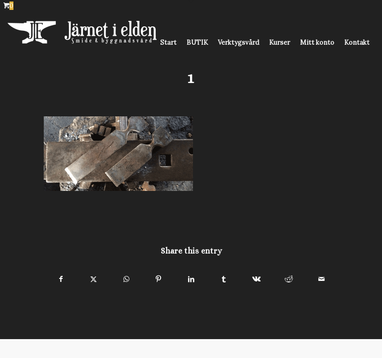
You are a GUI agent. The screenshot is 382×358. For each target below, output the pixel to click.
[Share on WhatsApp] (126, 279)
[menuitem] (168, 43)
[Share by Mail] (321, 279)
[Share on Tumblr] (224, 279)
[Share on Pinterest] (159, 279)
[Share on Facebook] (60, 279)
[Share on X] (93, 279)
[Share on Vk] (256, 279)
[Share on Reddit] (289, 279)
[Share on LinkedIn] (191, 279)
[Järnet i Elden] (82, 43)
